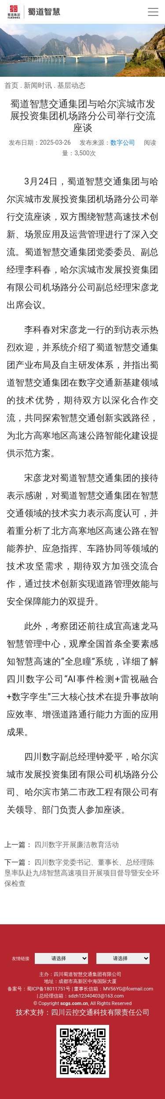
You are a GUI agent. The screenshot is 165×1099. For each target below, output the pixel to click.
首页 (11, 85)
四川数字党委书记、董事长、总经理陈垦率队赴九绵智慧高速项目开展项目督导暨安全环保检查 (81, 873)
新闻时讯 (38, 85)
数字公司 (122, 142)
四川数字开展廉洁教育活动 (76, 844)
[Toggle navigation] (153, 12)
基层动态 (71, 85)
